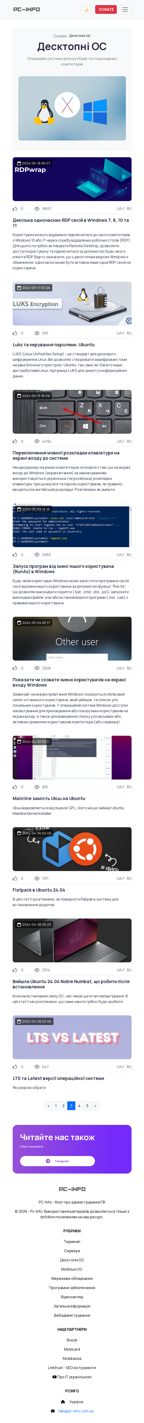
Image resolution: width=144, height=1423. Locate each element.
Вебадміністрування (72, 1315)
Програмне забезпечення (72, 1287)
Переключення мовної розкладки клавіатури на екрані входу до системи (66, 455)
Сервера (72, 1250)
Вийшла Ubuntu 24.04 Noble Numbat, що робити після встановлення (71, 984)
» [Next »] (95, 1105)
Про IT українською (72, 1376)
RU (129, 208)
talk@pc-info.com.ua (75, 1411)
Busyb (72, 1340)
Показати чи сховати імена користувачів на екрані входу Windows (69, 682)
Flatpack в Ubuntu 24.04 (39, 890)
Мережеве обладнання (72, 1278)
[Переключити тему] (86, 9)
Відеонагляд (72, 1296)
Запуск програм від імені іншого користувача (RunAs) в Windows (63, 569)
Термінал (72, 1241)
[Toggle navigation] (125, 9)
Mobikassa (72, 1358)
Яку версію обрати (29, 1087)
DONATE (106, 9)
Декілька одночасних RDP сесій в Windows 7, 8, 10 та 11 (71, 222)
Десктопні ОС (72, 1260)
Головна (59, 35)
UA (119, 208)
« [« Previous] (48, 1105)
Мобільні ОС (72, 1269)
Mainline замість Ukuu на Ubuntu (49, 798)
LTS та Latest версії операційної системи (58, 1078)
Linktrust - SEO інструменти (72, 1367)
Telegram (57, 1161)
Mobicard (72, 1349)
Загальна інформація (72, 1306)
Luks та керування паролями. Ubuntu (54, 345)
